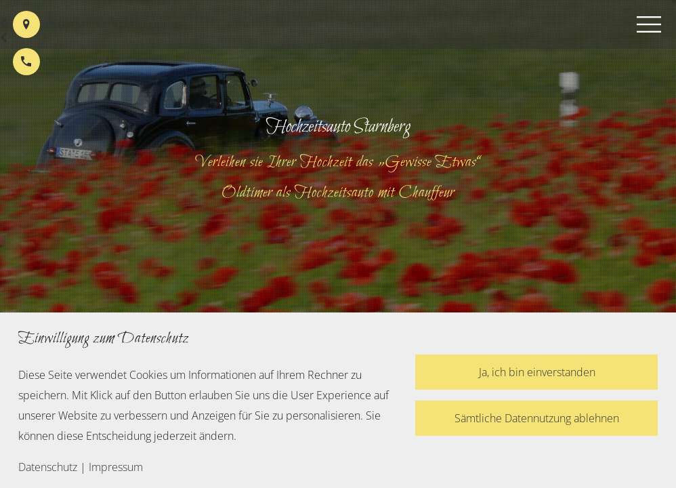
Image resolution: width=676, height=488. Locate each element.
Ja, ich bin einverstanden (537, 372)
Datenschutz (47, 467)
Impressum (116, 467)
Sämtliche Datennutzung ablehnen (537, 418)
